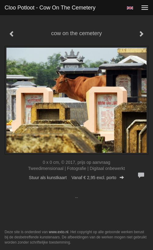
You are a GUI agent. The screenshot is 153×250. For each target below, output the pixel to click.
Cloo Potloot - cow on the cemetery (50, 8)
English (129, 8)
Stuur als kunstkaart (76, 177)
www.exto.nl (58, 232)
